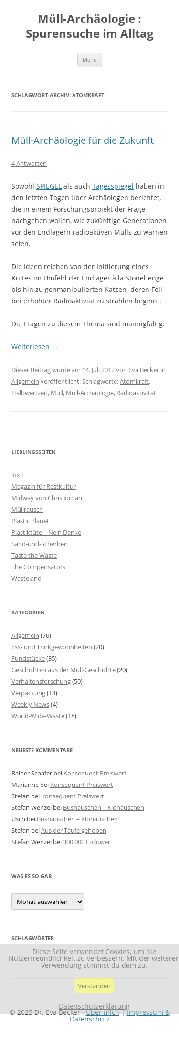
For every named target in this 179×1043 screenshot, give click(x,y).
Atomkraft (134, 381)
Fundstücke (28, 658)
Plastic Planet (30, 520)
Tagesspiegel (113, 186)
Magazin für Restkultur (43, 486)
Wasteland (26, 578)
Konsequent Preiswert (94, 773)
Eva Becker (143, 370)
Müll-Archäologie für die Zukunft (82, 140)
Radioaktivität (136, 392)
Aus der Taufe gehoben (73, 830)
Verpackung (28, 692)
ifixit (17, 475)
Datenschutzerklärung (94, 1006)
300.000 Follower (86, 842)
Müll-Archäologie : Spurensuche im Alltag (90, 26)
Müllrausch (27, 509)
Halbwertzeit (29, 392)
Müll (57, 392)
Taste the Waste (34, 555)
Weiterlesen (34, 346)
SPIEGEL (49, 186)
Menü (90, 59)
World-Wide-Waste (37, 715)
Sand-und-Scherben (39, 543)
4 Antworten (29, 163)
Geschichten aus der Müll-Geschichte (63, 670)
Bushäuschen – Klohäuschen (103, 807)
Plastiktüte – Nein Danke (46, 532)
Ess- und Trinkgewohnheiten (51, 647)
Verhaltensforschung (41, 681)
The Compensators (38, 566)
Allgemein (25, 381)
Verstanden (94, 985)
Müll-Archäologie (90, 392)
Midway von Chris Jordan (46, 498)
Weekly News (30, 704)
